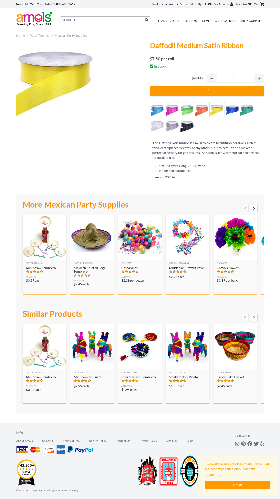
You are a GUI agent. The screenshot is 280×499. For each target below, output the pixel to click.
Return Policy (97, 440)
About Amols (24, 440)
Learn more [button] (214, 474)
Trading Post (168, 20)
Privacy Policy (148, 440)
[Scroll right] (254, 208)
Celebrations (225, 20)
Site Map (172, 440)
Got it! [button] (237, 485)
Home (20, 35)
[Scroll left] (245, 208)
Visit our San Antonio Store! (170, 4)
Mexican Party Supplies (70, 35)
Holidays (190, 20)
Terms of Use (71, 440)
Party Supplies (250, 20)
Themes (205, 20)
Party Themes (39, 35)
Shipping (47, 440)
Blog (190, 440)
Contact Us (123, 440)
